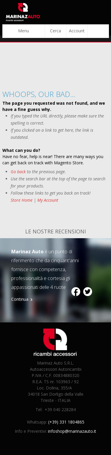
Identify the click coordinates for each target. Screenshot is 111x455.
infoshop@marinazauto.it (72, 431)
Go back (18, 171)
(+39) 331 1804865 (66, 422)
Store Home (22, 200)
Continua (19, 299)
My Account (47, 200)
